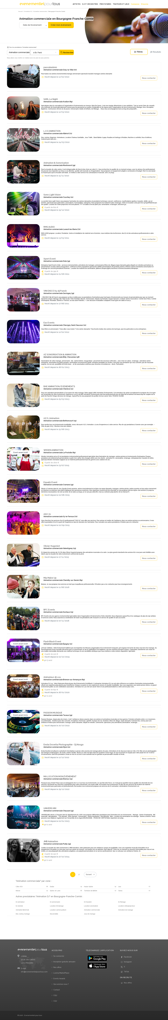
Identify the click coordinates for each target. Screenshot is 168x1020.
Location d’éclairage (57, 906)
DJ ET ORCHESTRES (90, 4)
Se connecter (58, 956)
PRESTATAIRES (105, 4)
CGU (55, 995)
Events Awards (59, 978)
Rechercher (67, 52)
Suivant (90, 874)
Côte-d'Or (19, 886)
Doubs (52, 886)
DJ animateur (20, 902)
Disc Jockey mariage (23, 914)
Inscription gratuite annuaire (64, 962)
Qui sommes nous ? (61, 984)
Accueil (20, 11)
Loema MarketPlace (61, 973)
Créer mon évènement (61, 25)
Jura (119, 886)
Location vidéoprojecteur (126, 906)
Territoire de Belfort (90, 891)
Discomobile (54, 914)
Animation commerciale (92, 910)
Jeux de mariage (89, 914)
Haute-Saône (88, 886)
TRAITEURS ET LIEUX (121, 4)
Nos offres (57, 967)
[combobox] (44, 52)
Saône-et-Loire (55, 891)
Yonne (120, 891)
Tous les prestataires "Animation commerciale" (22, 47)
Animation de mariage (125, 910)
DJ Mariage (122, 902)
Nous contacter (149, 78)
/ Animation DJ (27, 11)
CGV (55, 1001)
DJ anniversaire (55, 902)
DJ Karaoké (88, 902)
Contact (56, 990)
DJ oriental (19, 906)
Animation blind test (22, 910)
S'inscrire (144, 4)
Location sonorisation (91, 906)
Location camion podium (58, 910)
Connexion (135, 4)
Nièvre (18, 891)
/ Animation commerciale (39, 11)
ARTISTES (76, 4)
